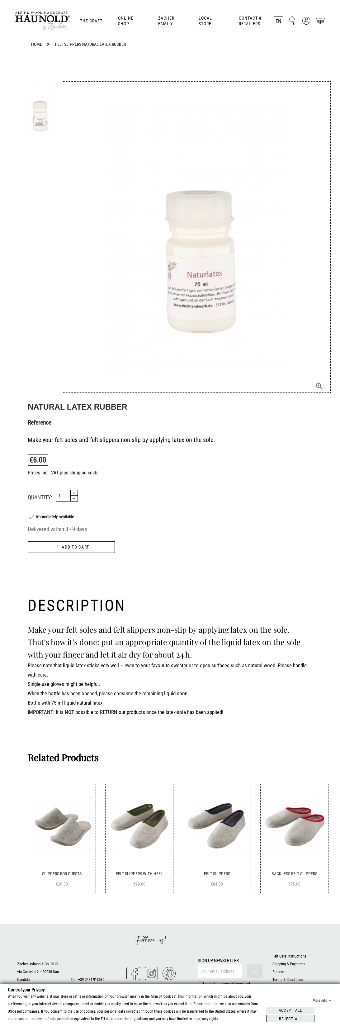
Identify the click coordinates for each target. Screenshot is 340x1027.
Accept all (290, 1010)
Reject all (290, 1018)
